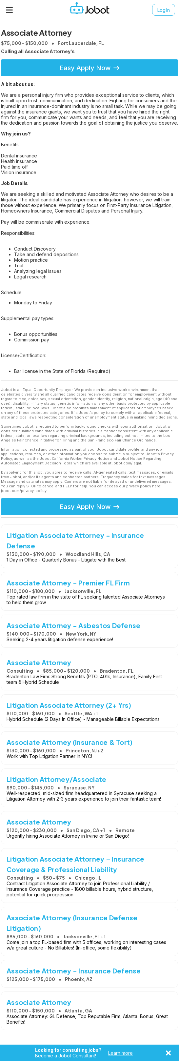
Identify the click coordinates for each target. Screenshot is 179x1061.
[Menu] (9, 9)
